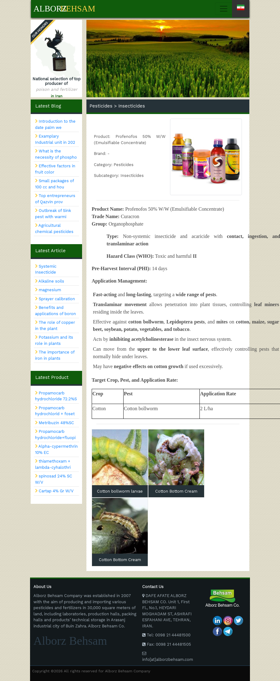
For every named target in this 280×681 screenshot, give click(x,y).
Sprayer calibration (57, 299)
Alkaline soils (51, 281)
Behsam (77, 8)
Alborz (50, 8)
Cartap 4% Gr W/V (56, 491)
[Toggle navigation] (231, 8)
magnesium (50, 290)
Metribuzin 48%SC (56, 422)
